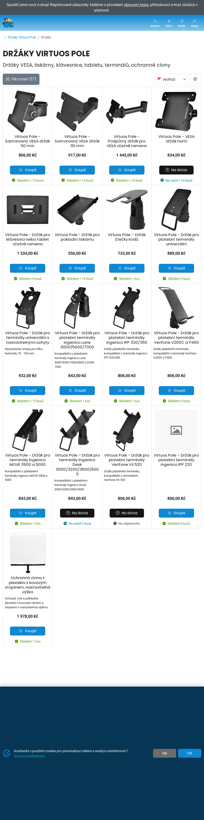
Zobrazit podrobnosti (29, 756)
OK (189, 753)
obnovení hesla (136, 4)
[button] (169, 23)
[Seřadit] (171, 79)
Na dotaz (176, 170)
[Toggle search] (155, 23)
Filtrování (21, 79)
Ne (164, 753)
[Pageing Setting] (195, 79)
